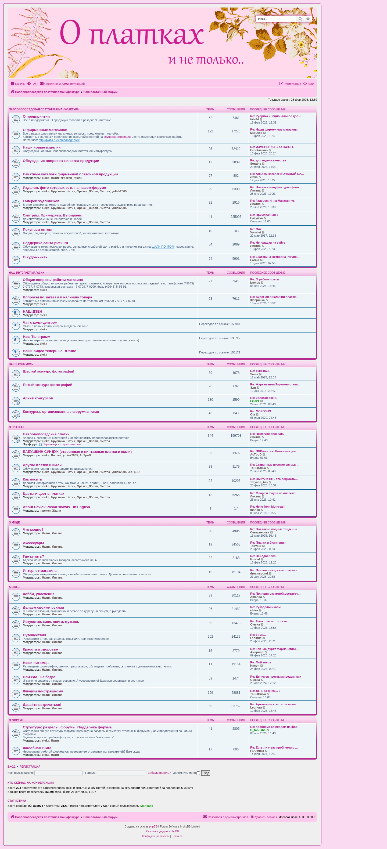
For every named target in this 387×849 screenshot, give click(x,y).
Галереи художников (41, 201)
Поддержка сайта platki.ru (45, 243)
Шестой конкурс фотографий (48, 371)
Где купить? (33, 556)
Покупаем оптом (37, 229)
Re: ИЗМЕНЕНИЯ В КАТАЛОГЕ (272, 147)
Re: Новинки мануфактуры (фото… (276, 187)
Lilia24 (254, 401)
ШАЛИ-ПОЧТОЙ (163, 246)
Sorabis (255, 163)
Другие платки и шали (42, 465)
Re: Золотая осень (263, 397)
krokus (255, 282)
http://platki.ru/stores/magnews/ (59, 140)
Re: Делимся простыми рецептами (275, 676)
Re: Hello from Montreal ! (267, 506)
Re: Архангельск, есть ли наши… (274, 704)
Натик (55, 177)
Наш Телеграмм (36, 337)
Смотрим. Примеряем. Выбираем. (53, 215)
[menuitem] (32, 84)
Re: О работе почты (264, 279)
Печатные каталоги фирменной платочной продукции (70, 174)
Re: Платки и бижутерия (267, 542)
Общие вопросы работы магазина (53, 280)
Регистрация (30, 766)
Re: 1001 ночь (260, 371)
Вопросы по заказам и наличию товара (57, 297)
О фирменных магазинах (45, 130)
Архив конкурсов (38, 398)
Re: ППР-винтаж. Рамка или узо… (274, 451)
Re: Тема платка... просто (268, 621)
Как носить (32, 479)
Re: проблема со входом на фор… (275, 726)
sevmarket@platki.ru (117, 136)
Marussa (256, 132)
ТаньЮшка (258, 467)
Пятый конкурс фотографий (47, 385)
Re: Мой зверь (260, 662)
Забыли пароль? (159, 772)
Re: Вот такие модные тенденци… (275, 529)
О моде (14, 522)
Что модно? (33, 530)
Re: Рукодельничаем (265, 607)
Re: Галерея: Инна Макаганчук (272, 200)
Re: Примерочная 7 (264, 214)
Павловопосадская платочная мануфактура (44, 109)
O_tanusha (258, 730)
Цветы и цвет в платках (43, 494)
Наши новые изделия (42, 147)
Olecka (255, 624)
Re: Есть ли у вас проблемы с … (274, 747)
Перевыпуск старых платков (60, 444)
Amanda (256, 596)
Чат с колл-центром (40, 322)
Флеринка (257, 300)
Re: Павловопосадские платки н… (275, 570)
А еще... (14, 587)
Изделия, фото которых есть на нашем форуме (64, 188)
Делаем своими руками (43, 607)
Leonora (256, 707)
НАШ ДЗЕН (32, 311)
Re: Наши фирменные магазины (274, 129)
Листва (105, 191)
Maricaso (146, 805)
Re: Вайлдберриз (262, 556)
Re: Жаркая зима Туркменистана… (275, 384)
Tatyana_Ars (259, 482)
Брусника (58, 191)
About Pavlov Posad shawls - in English (56, 507)
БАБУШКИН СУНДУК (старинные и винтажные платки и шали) (77, 452)
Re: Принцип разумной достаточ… (275, 593)
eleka (45, 177)
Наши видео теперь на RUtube (49, 351)
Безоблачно (259, 150)
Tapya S (255, 545)
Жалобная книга (37, 748)
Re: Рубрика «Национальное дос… (275, 116)
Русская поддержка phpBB (162, 831)
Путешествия (34, 635)
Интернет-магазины (40, 571)
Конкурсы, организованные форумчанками (61, 412)
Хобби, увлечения (39, 594)
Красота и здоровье (40, 649)
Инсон (254, 665)
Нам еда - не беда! (39, 677)
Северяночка (259, 532)
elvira (254, 610)
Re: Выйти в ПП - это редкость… (274, 479)
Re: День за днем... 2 (265, 690)
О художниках (35, 257)
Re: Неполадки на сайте (267, 242)
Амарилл (257, 652)
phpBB (153, 826)
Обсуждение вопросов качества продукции (61, 161)
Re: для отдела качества (268, 160)
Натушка (256, 218)
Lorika (254, 260)
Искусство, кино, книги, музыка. (51, 622)
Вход (11, 766)
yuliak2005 (119, 191)
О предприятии (36, 116)
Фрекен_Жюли (71, 177)
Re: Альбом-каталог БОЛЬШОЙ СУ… (277, 173)
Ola (252, 414)
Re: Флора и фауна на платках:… (274, 493)
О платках (16, 427)
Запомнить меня (186, 772)
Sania (254, 374)
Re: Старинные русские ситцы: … (275, 464)
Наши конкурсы (21, 364)
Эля (253, 387)
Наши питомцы (36, 663)
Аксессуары (33, 543)
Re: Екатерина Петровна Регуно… (275, 256)
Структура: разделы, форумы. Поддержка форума (67, 727)
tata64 (254, 119)
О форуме (16, 720)
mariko (255, 509)
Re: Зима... (258, 634)
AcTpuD (85, 455)
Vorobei (255, 232)
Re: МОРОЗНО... (262, 411)
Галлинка (257, 750)
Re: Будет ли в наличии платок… (274, 296)
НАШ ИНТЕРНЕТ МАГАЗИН (26, 272)
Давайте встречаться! (42, 705)
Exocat (255, 559)
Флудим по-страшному (43, 691)
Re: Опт (255, 229)
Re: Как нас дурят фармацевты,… (275, 649)
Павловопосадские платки (46, 434)
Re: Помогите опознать (267, 433)
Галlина (255, 638)
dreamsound (259, 573)
